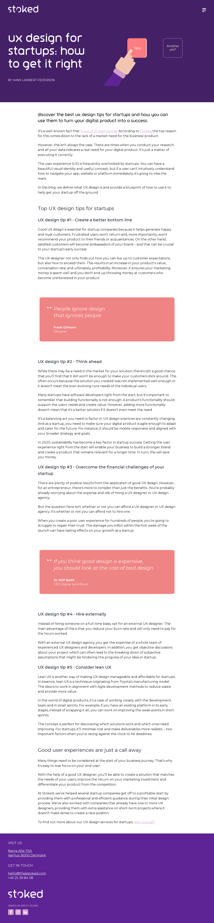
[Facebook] (11, 912)
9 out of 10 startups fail (98, 131)
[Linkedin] (25, 912)
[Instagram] (18, 912)
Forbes (145, 131)
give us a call (144, 822)
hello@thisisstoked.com (27, 873)
